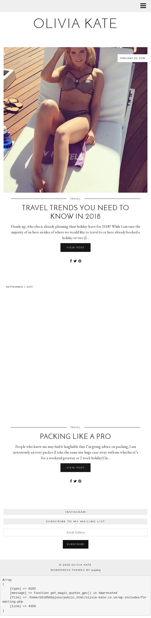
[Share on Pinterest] (80, 261)
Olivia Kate (75, 24)
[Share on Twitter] (75, 261)
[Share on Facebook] (71, 261)
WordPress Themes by (75, 570)
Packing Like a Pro (75, 437)
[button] (144, 6)
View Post (75, 247)
